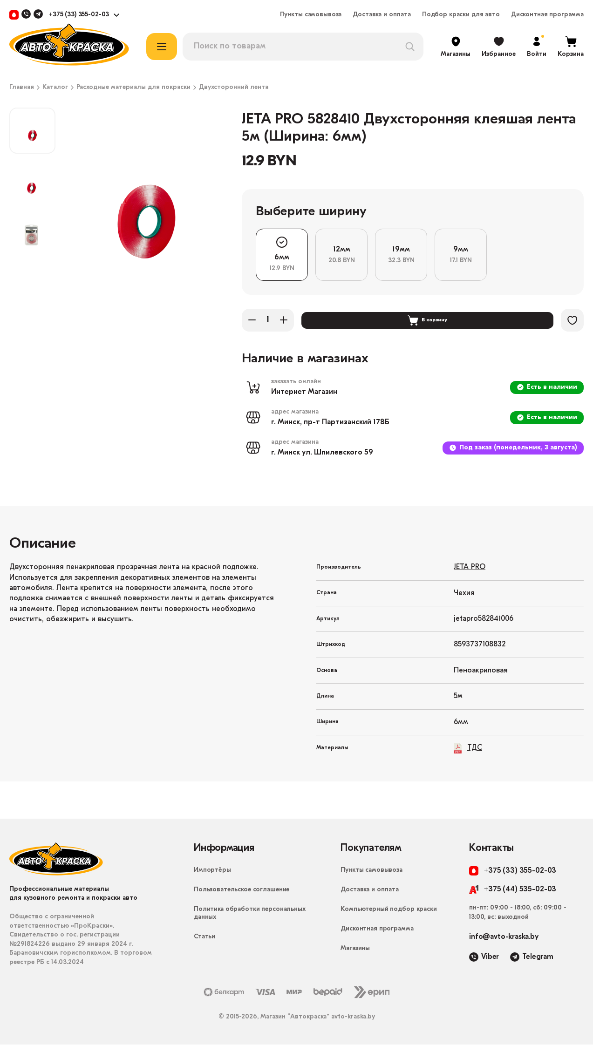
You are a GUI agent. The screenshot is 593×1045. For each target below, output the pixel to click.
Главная (21, 87)
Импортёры (212, 870)
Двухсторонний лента (233, 87)
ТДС (468, 748)
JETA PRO (469, 567)
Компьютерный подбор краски (388, 909)
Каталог (55, 87)
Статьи (204, 937)
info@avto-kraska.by (503, 937)
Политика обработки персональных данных (250, 913)
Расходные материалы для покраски (133, 87)
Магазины (355, 948)
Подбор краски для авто (461, 15)
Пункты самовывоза (311, 15)
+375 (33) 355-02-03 (78, 15)
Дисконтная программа (547, 15)
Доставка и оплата (382, 15)
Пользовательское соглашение (241, 890)
